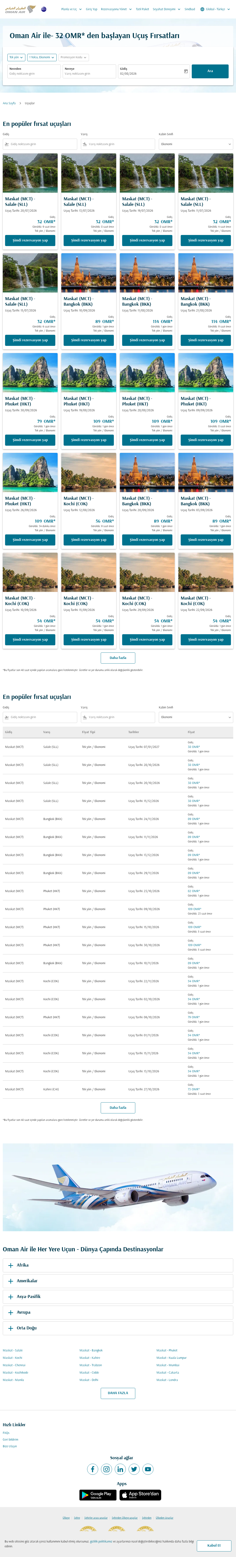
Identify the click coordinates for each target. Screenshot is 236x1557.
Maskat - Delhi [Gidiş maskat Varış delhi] (89, 1380)
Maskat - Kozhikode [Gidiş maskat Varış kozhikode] (15, 1372)
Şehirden (146, 1518)
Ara (210, 71)
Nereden (15, 69)
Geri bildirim (10, 1439)
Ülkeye (66, 1518)
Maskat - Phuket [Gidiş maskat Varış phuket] (166, 1350)
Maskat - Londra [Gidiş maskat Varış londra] (167, 1380)
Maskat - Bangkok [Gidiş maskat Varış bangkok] (91, 1350)
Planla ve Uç (72, 9)
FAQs (6, 1433)
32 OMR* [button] (70, 36)
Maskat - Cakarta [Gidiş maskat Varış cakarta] (167, 1372)
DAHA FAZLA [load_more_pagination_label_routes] (118, 1393)
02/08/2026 (128, 74)
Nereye (69, 69)
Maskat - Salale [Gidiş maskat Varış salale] (13, 1350)
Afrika (17, 1265)
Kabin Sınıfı (166, 134)
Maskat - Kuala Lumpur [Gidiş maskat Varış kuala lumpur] (171, 1358)
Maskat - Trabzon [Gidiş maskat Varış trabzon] (91, 1365)
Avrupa (18, 1312)
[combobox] (34, 73)
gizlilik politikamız (101, 1541)
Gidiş (123, 69)
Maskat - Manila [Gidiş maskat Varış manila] (13, 1380)
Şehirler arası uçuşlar (96, 1518)
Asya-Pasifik (23, 1297)
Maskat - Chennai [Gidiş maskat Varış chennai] (14, 1365)
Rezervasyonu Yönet (117, 9)
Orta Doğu (21, 1328)
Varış (84, 134)
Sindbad (190, 9)
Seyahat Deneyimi (168, 9)
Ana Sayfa (9, 103)
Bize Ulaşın (10, 1446)
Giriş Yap (91, 9)
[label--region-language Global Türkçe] (215, 9)
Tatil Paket (142, 9)
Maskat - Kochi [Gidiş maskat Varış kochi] (12, 1358)
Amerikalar (22, 1281)
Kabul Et (214, 1546)
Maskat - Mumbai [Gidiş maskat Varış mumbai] (167, 1365)
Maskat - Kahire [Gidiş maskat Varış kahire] (90, 1358)
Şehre (77, 1518)
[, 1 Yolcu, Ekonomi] (39, 57)
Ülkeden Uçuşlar (164, 1518)
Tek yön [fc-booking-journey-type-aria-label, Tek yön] (14, 57)
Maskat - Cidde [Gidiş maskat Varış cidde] (89, 1372)
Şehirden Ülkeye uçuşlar (125, 1518)
